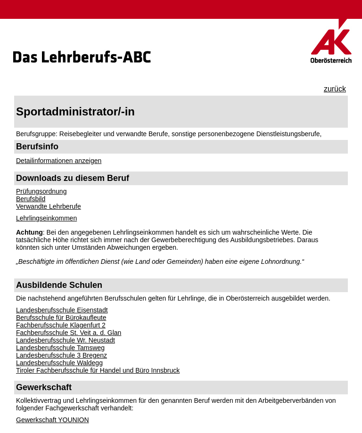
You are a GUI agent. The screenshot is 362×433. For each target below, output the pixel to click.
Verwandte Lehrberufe (48, 206)
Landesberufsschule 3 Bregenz (61, 355)
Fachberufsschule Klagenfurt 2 (61, 325)
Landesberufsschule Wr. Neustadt (65, 340)
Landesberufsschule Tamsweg (60, 347)
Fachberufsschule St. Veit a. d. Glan (68, 332)
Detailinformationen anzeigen (58, 160)
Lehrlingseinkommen (46, 218)
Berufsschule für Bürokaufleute (61, 317)
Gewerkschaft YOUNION (52, 420)
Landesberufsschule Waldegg (59, 363)
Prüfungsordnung (41, 191)
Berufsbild (30, 199)
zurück (335, 89)
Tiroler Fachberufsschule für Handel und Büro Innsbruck (98, 370)
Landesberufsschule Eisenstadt (62, 310)
